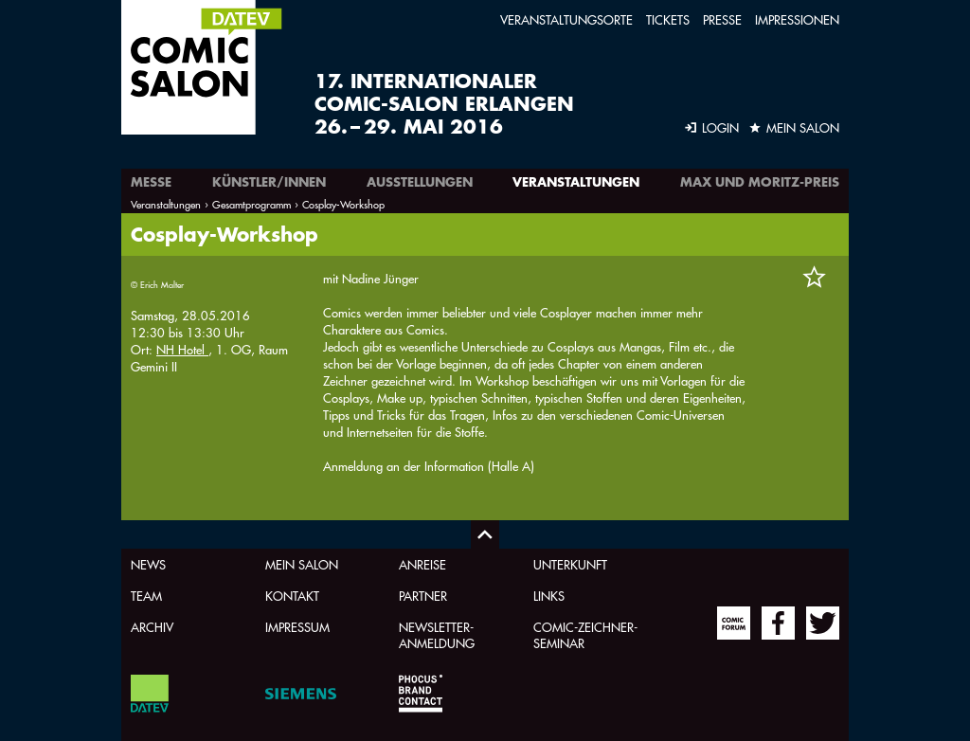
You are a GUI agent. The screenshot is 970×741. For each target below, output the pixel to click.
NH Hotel (182, 349)
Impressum (297, 627)
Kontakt (292, 595)
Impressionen (797, 19)
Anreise (422, 564)
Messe (151, 181)
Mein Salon (301, 564)
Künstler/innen (269, 181)
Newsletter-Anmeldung (437, 635)
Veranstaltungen (575, 181)
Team (146, 595)
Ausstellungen (420, 181)
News (148, 564)
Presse (722, 19)
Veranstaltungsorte (566, 19)
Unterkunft (570, 564)
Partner (423, 595)
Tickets (668, 19)
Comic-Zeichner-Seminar (585, 635)
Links (549, 595)
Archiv (152, 627)
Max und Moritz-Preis (759, 181)
